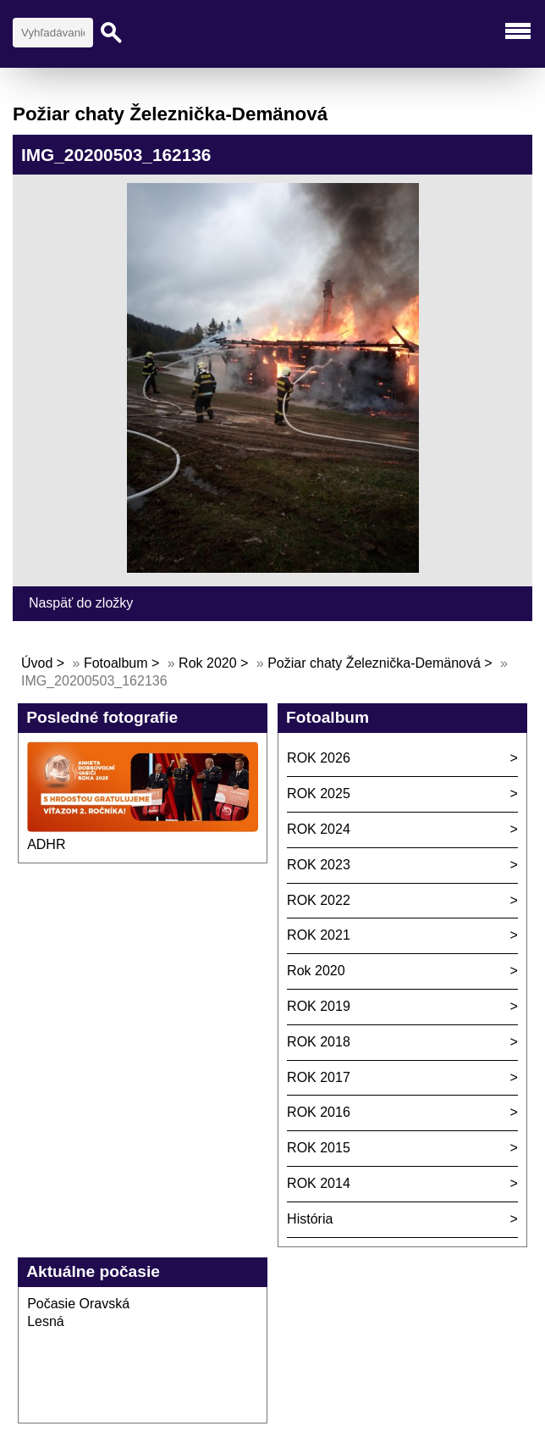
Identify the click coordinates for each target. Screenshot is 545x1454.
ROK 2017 (318, 1077)
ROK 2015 (318, 1147)
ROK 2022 (318, 900)
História (310, 1219)
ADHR (46, 844)
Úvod (36, 663)
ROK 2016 (318, 1112)
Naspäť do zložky (81, 603)
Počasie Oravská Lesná (78, 1312)
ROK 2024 (318, 829)
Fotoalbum (116, 663)
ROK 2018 (318, 1042)
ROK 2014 (318, 1183)
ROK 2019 (318, 1006)
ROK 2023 (318, 864)
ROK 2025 (318, 793)
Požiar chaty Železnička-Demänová (374, 663)
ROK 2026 (318, 758)
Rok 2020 (208, 663)
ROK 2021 (318, 935)
